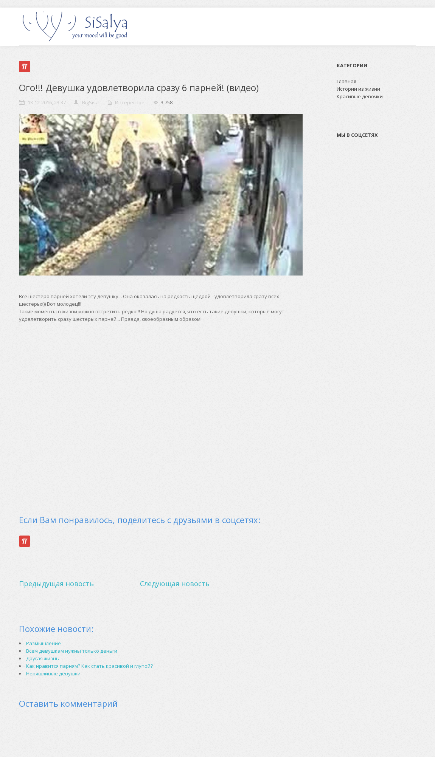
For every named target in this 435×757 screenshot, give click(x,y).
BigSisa (90, 102)
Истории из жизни (358, 88)
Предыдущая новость (56, 583)
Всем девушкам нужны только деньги (71, 650)
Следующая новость (175, 583)
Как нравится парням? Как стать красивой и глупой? (89, 666)
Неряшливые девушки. (54, 673)
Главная (346, 81)
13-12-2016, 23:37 (47, 102)
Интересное (129, 102)
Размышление (43, 643)
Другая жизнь (42, 658)
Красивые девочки (360, 96)
